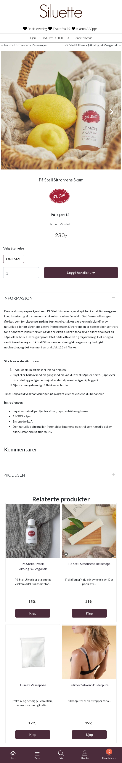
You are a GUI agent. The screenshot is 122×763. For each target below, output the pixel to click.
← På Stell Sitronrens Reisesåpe (23, 45)
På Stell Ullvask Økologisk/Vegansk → (93, 45)
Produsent (15, 475)
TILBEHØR (63, 38)
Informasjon (17, 298)
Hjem (33, 38)
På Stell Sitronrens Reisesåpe (89, 564)
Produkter (46, 38)
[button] (57, 168)
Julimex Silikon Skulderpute (89, 685)
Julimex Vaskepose (32, 685)
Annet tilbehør (82, 38)
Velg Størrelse (13, 248)
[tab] (61, 298)
